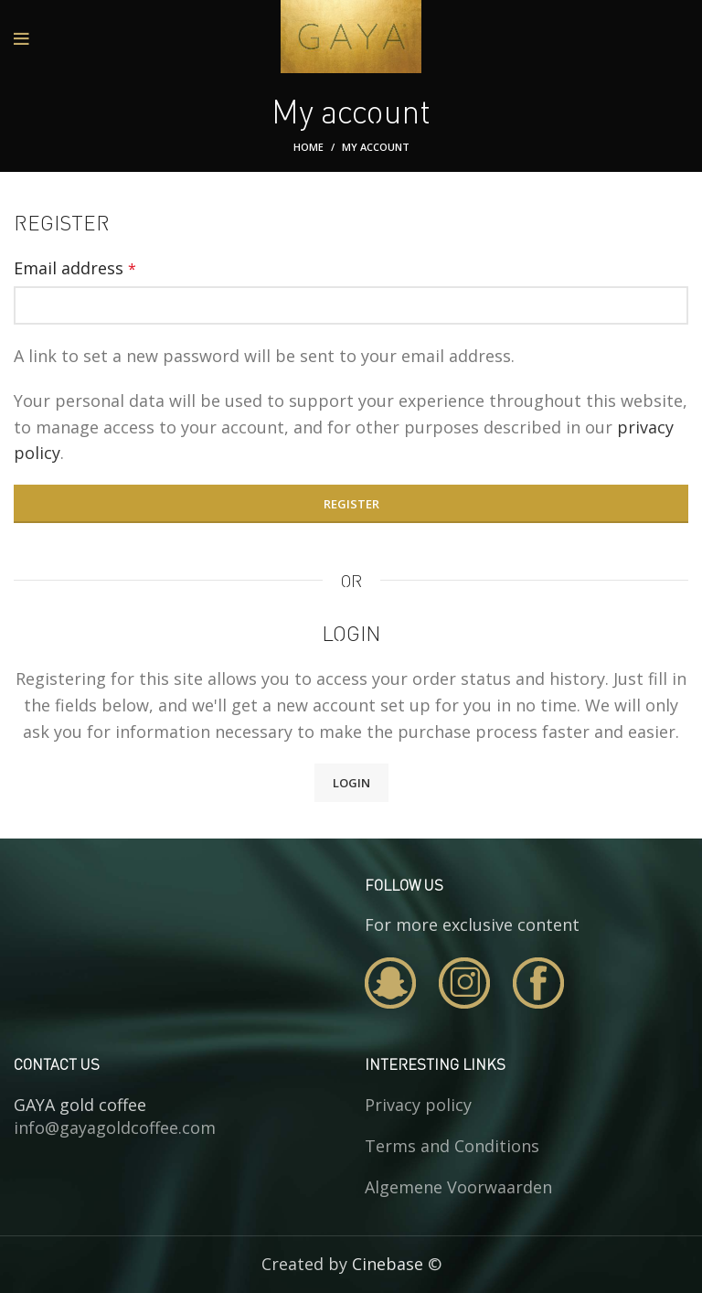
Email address (75, 268)
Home (308, 147)
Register (351, 504)
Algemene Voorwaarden (458, 1187)
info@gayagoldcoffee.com (115, 1127)
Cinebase (387, 1264)
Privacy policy (418, 1105)
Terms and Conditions (452, 1146)
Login (351, 783)
